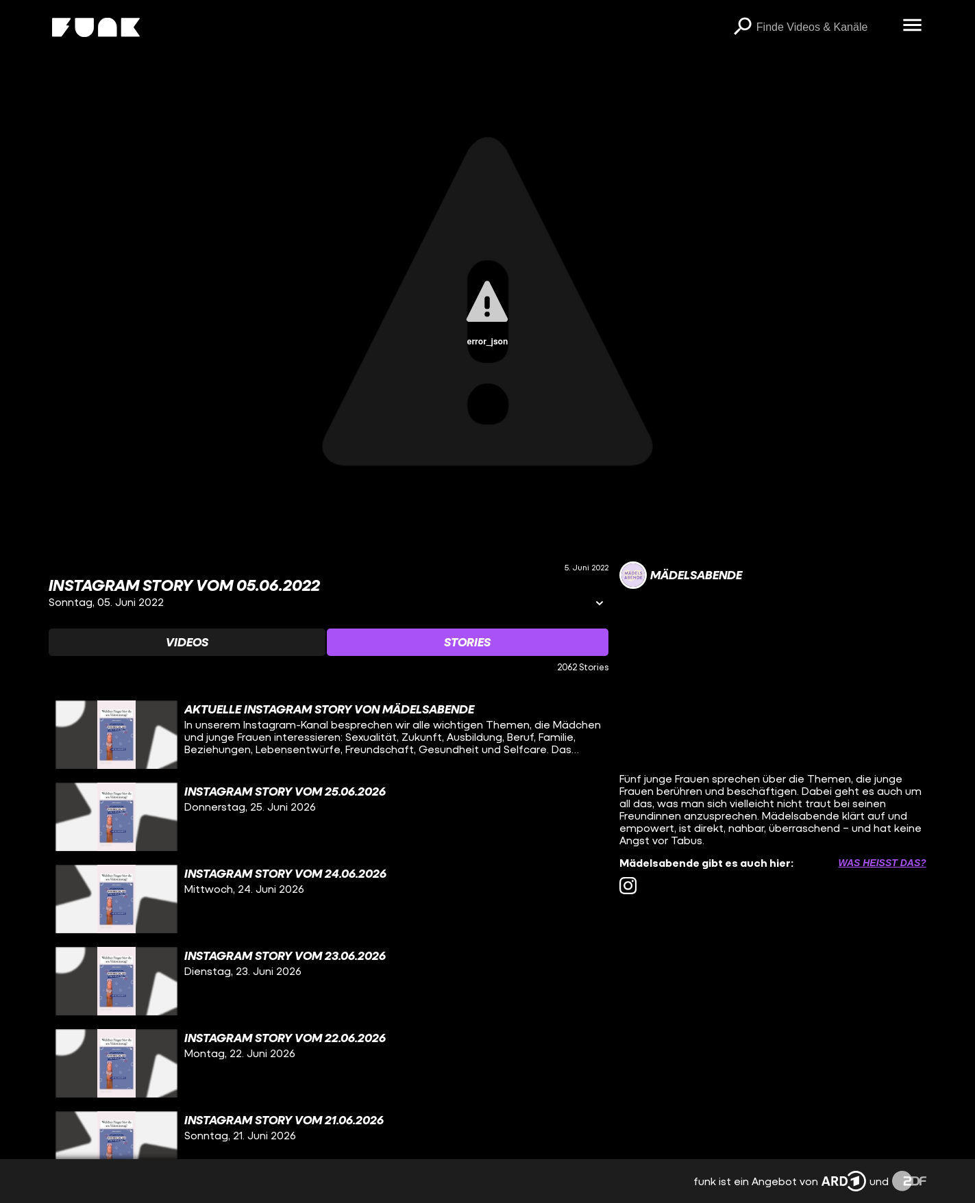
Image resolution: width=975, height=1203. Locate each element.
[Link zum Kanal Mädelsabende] (680, 575)
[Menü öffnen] (912, 26)
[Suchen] (742, 27)
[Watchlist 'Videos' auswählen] (187, 642)
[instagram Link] (628, 885)
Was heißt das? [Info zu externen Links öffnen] (882, 862)
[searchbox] (824, 27)
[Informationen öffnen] (599, 604)
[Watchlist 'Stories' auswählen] (467, 642)
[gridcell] (328, 734)
